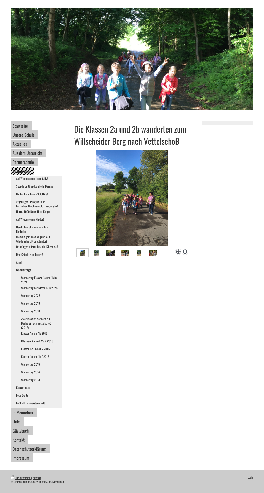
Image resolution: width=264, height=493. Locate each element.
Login (250, 477)
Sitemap (37, 478)
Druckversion (21, 478)
